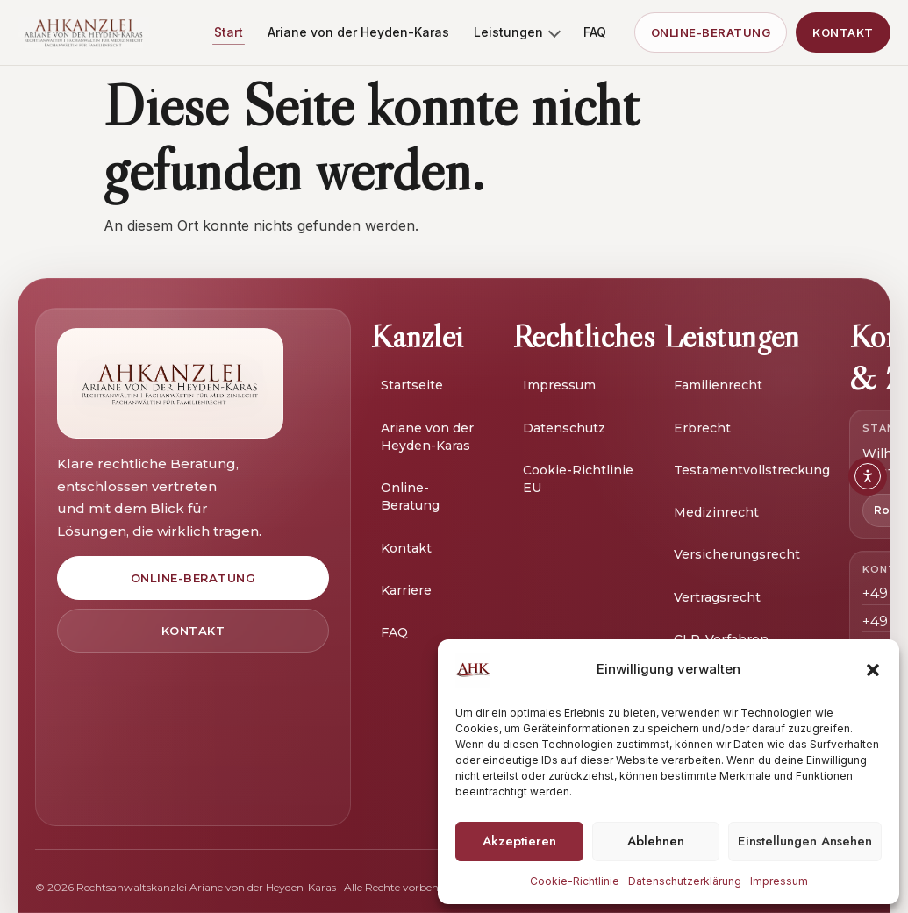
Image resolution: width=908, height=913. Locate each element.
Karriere (406, 590)
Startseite (412, 385)
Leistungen (517, 32)
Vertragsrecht (717, 597)
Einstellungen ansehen (805, 841)
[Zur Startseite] (170, 383)
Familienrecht (718, 385)
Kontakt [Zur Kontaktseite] (193, 631)
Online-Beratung (410, 496)
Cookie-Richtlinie (574, 881)
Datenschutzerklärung (684, 881)
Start (228, 32)
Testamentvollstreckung (752, 470)
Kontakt (406, 548)
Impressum (779, 881)
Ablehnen (655, 841)
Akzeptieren (519, 841)
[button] (873, 670)
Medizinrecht (716, 512)
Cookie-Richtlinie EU (578, 479)
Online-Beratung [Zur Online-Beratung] (711, 32)
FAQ (594, 32)
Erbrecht (702, 428)
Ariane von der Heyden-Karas (358, 32)
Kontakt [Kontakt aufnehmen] (843, 32)
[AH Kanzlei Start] (83, 32)
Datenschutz (564, 428)
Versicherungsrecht (737, 554)
